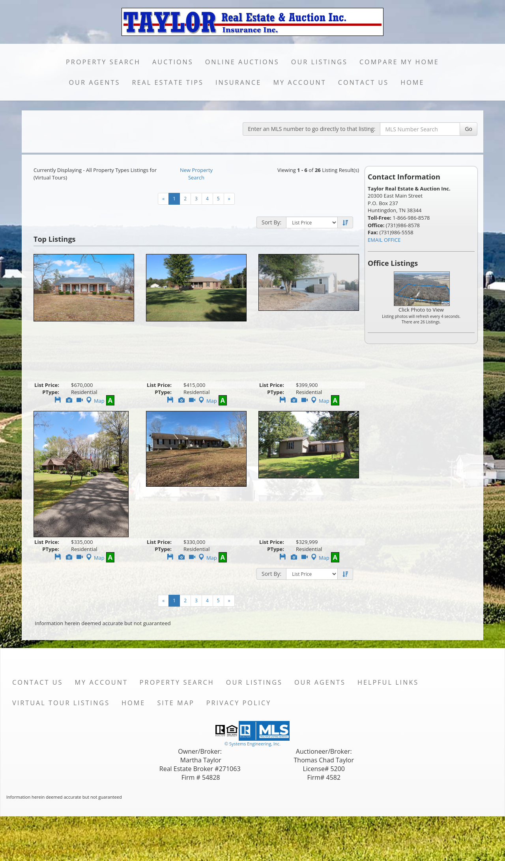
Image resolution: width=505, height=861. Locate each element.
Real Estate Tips (168, 82)
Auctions (172, 62)
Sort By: (271, 222)
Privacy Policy (238, 703)
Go (468, 129)
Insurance (238, 82)
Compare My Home (399, 62)
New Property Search (196, 173)
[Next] (229, 199)
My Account (299, 82)
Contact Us (363, 82)
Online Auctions (242, 62)
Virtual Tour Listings (61, 703)
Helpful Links (388, 682)
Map (94, 400)
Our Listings (319, 62)
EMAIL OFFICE (384, 239)
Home (412, 82)
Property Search (103, 62)
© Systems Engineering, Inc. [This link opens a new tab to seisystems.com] (252, 744)
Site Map (175, 703)
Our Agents (94, 82)
